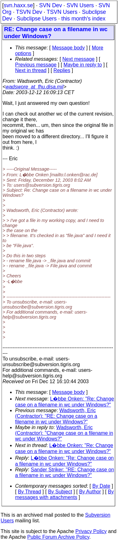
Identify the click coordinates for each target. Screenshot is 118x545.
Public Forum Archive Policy (58, 537)
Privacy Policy (91, 531)
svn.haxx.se (18, 5)
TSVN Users (62, 12)
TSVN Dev (29, 12)
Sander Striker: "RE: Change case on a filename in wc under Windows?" (64, 472)
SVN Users (80, 5)
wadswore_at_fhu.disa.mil (34, 86)
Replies (61, 70)
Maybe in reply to (83, 64)
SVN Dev (50, 5)
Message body (68, 47)
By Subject (60, 491)
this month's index (83, 18)
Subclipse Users (37, 18)
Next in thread (31, 70)
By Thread (29, 491)
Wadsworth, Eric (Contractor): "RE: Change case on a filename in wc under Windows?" (56, 416)
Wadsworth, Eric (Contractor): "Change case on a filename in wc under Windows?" (64, 433)
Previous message (36, 64)
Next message (78, 59)
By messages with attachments (64, 494)
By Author (90, 491)
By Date (101, 486)
